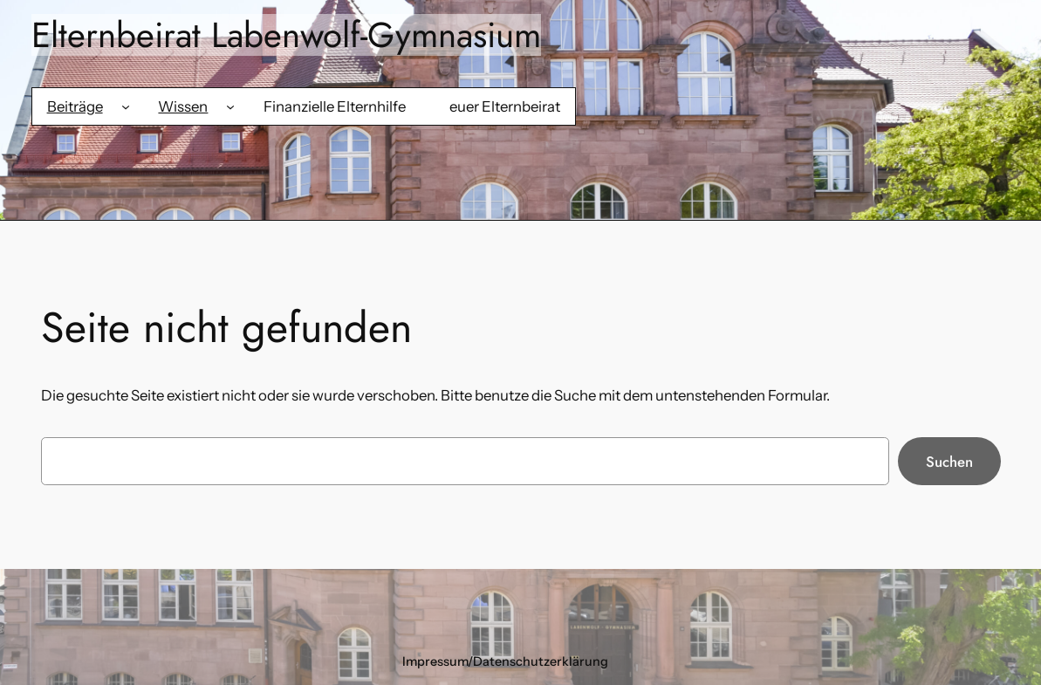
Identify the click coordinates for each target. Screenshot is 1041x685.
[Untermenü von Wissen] (230, 106)
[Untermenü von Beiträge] (125, 106)
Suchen (949, 461)
